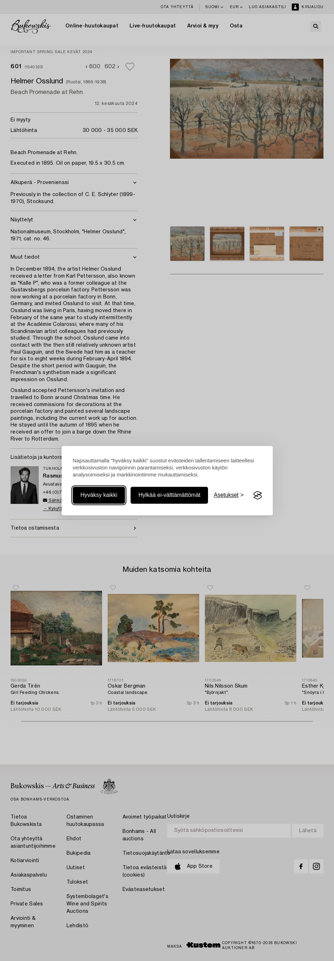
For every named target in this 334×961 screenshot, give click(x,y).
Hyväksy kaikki (99, 495)
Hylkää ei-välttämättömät (169, 495)
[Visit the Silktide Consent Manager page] (257, 495)
